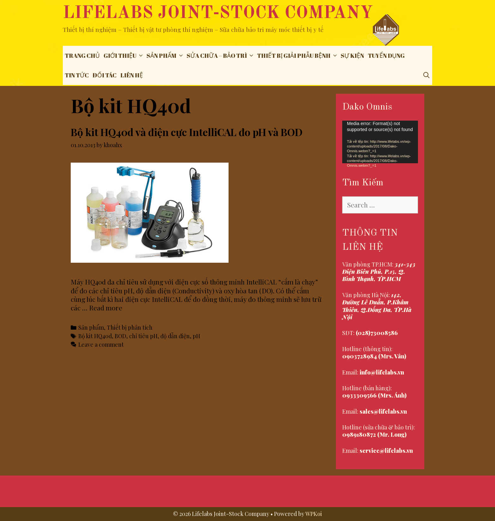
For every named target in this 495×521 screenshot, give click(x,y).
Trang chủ (82, 55)
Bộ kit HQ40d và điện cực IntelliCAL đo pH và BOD (186, 132)
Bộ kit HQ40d (95, 335)
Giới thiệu (124, 55)
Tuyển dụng (386, 55)
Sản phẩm (165, 55)
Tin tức (77, 75)
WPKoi (313, 514)
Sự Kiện (352, 55)
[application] (380, 142)
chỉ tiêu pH (143, 335)
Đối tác (104, 75)
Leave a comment (101, 344)
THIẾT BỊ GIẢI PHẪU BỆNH (298, 55)
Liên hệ (131, 75)
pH (196, 335)
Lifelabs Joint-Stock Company (218, 13)
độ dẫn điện (175, 335)
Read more (105, 307)
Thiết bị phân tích (129, 327)
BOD (120, 335)
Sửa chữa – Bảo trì (221, 55)
